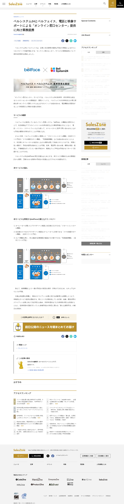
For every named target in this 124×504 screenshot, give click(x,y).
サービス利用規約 (85, 496)
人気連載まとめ (66, 4)
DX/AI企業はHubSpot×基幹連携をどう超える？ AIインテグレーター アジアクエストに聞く (30, 409)
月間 (103, 52)
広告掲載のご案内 (103, 456)
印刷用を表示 (19, 336)
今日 (89, 52)
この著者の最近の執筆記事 (35, 370)
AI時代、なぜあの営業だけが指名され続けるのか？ (94, 215)
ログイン (95, 148)
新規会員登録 (95, 143)
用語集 (56, 4)
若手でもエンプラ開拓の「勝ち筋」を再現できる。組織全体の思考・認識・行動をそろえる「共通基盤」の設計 (62, 417)
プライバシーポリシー (98, 496)
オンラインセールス (37, 40)
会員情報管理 (62, 496)
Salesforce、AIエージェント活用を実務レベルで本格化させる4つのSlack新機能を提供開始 (63, 426)
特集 (49, 4)
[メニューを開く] (4, 4)
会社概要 (76, 496)
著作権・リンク (53, 496)
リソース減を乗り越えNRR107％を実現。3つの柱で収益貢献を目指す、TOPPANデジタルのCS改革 (30, 401)
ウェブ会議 (17, 40)
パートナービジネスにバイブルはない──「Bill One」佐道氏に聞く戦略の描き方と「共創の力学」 (62, 409)
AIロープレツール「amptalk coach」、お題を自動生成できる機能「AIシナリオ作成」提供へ (63, 401)
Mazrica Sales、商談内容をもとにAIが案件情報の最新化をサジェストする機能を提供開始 (30, 423)
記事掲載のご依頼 (87, 456)
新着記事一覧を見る (96, 243)
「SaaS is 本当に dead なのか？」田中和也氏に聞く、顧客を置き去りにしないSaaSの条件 (30, 432)
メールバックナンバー (96, 138)
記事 (35, 4)
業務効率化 (26, 40)
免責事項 (70, 496)
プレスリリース (22, 348)
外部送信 (108, 496)
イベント (43, 4)
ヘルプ (45, 496)
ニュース (29, 4)
